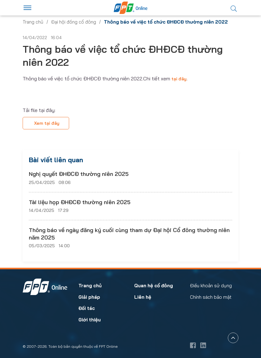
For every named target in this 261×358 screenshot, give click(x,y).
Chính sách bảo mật (211, 297)
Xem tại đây (47, 123)
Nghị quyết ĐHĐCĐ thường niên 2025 (79, 173)
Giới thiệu (89, 320)
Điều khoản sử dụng (211, 286)
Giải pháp (89, 297)
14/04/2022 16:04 (42, 37)
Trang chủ (33, 22)
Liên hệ (142, 297)
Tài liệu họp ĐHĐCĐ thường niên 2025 (79, 202)
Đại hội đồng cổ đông (73, 22)
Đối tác (86, 308)
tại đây (179, 79)
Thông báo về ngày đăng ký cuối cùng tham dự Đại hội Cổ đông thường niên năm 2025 (129, 233)
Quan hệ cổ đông (153, 286)
